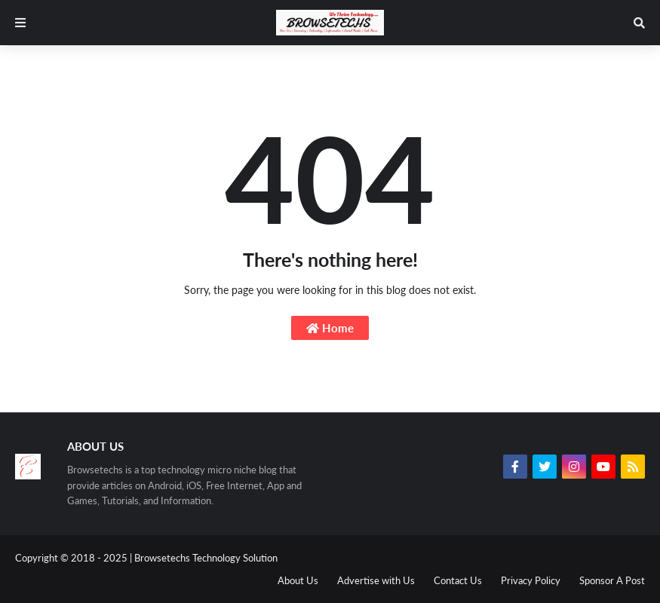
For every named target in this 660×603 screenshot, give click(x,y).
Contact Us (458, 580)
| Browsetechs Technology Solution (204, 558)
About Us (298, 580)
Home (330, 328)
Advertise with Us (376, 580)
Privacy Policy (530, 580)
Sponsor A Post (612, 580)
